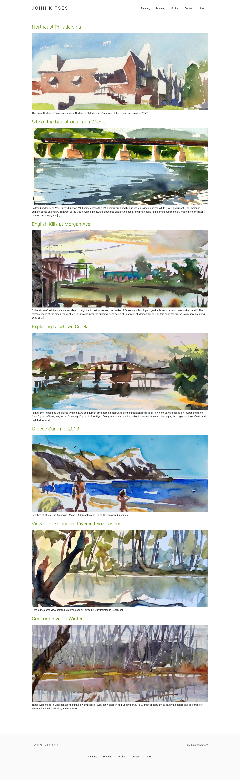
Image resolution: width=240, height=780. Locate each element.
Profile (174, 8)
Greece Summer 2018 (55, 429)
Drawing (160, 8)
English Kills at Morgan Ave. (61, 224)
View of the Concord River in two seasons (76, 524)
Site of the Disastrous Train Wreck (68, 122)
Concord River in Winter (57, 618)
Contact (189, 8)
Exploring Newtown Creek (59, 326)
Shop (202, 8)
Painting (145, 8)
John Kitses (50, 8)
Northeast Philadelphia (56, 27)
